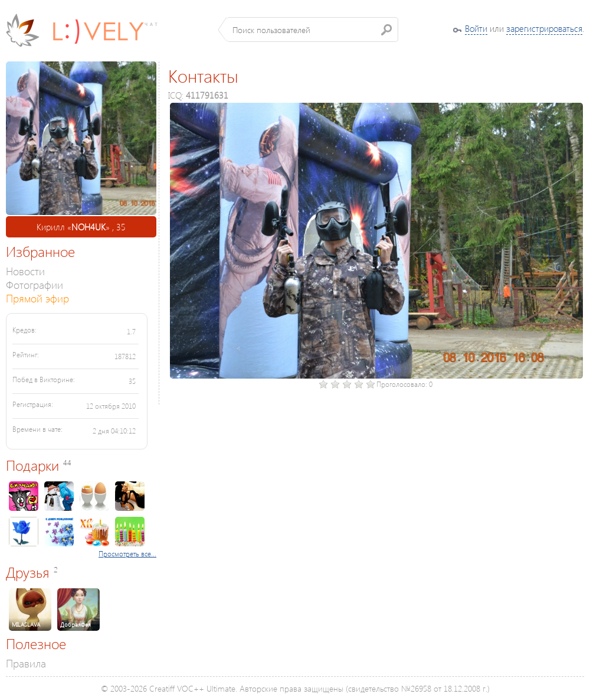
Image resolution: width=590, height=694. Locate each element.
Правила (26, 663)
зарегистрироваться (544, 28)
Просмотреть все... (127, 553)
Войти (476, 28)
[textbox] (312, 29)
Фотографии (34, 284)
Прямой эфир (37, 298)
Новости (25, 270)
